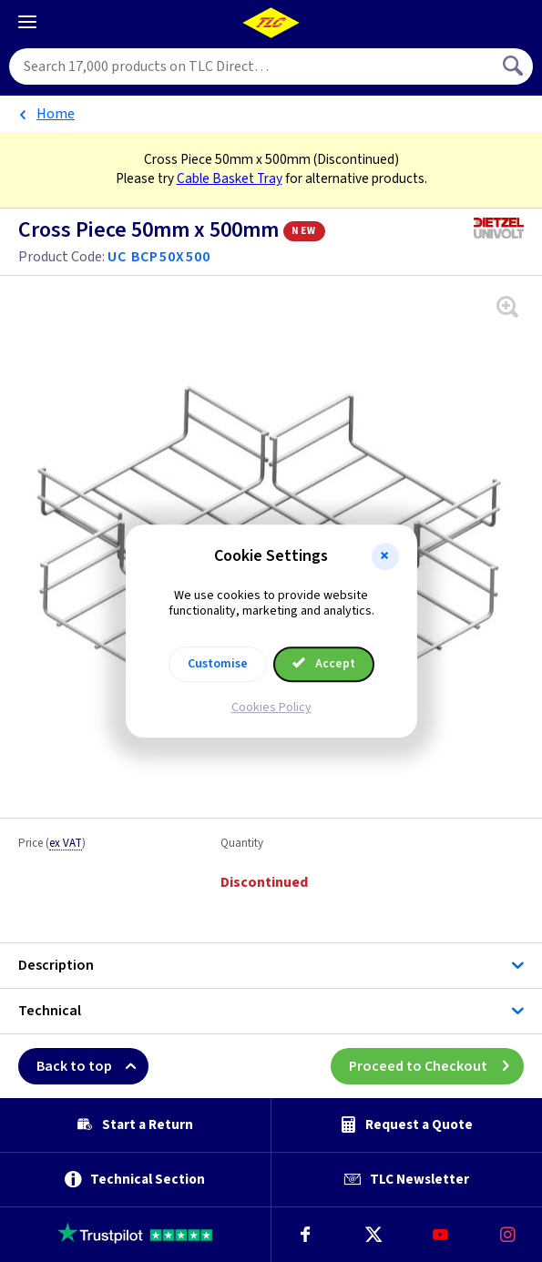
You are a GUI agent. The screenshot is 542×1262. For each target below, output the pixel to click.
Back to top (92, 1066)
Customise (218, 664)
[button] (385, 556)
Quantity (241, 844)
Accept (324, 664)
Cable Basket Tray (229, 178)
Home (55, 114)
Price (52, 844)
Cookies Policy (271, 707)
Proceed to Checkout (436, 1066)
